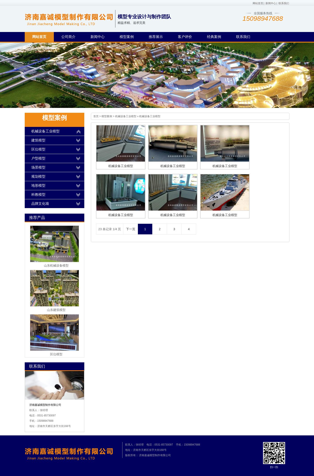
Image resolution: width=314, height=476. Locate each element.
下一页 (130, 229)
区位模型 (38, 149)
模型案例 (127, 37)
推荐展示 (156, 37)
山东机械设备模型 (56, 265)
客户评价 (185, 37)
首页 (96, 116)
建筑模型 (38, 140)
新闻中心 (270, 3)
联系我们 (283, 3)
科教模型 (38, 194)
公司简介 (68, 37)
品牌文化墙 (40, 203)
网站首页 (258, 3)
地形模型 (38, 185)
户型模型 (38, 158)
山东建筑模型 (56, 310)
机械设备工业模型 (125, 116)
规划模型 (38, 176)
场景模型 (38, 167)
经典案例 (214, 37)
